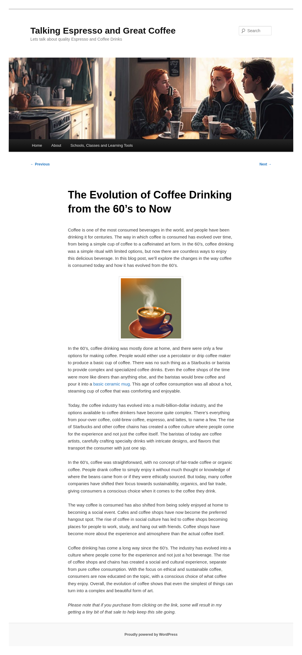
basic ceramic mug (111, 383)
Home (37, 145)
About (56, 145)
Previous (40, 164)
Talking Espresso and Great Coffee (103, 30)
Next (266, 164)
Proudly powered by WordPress (150, 634)
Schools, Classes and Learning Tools (102, 145)
